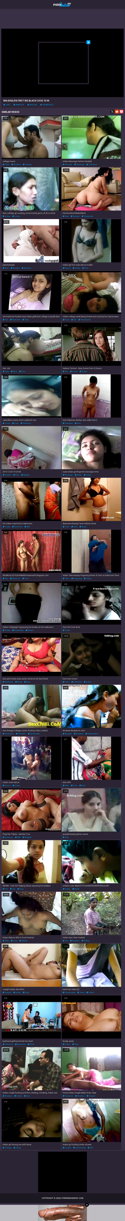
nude (78, 475)
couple (91, 1096)
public (83, 371)
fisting (86, 941)
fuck (66, 320)
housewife (18, 630)
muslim (32, 105)
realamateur (91, 734)
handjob (67, 164)
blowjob (15, 268)
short (31, 1044)
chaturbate (87, 216)
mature (23, 941)
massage (79, 164)
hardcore (15, 320)
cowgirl (7, 992)
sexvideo (21, 734)
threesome (84, 320)
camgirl (75, 216)
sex (5, 320)
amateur (18, 105)
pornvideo (8, 734)
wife (66, 785)
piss (16, 475)
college (27, 164)
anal (66, 216)
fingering (76, 578)
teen (6, 105)
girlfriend (91, 164)
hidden (7, 475)
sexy (25, 320)
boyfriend (8, 682)
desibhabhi (34, 734)
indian (6, 216)
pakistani (68, 423)
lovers (16, 216)
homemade (69, 992)
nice (14, 371)
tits (12, 889)
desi (85, 268)
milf (27, 527)
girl (73, 320)
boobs (29, 630)
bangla (25, 475)
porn (25, 578)
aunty (18, 682)
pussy (73, 371)
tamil (80, 992)
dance (67, 268)
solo (74, 527)
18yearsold (47, 105)
